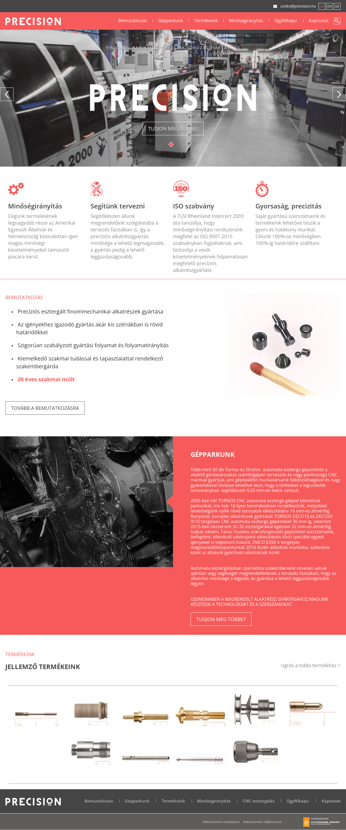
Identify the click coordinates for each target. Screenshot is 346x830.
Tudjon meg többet (173, 128)
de (337, 6)
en (329, 6)
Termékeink (206, 20)
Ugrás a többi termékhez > (311, 665)
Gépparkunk (170, 20)
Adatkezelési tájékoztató (262, 821)
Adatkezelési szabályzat (221, 821)
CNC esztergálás (258, 801)
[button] (7, 94)
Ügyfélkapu (285, 20)
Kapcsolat (318, 20)
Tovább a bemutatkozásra (45, 408)
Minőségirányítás (246, 20)
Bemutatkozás (132, 20)
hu (321, 6)
